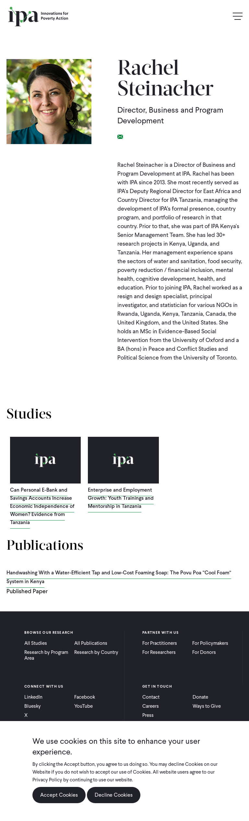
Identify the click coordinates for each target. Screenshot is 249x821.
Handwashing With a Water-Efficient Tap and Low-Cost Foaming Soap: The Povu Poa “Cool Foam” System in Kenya (118, 577)
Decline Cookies (114, 794)
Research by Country (96, 652)
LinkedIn (33, 697)
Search (223, 16)
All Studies (35, 643)
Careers (150, 706)
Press (148, 715)
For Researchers (159, 652)
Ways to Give (207, 706)
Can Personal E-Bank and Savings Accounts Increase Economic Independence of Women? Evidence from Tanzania (42, 506)
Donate (200, 697)
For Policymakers (210, 643)
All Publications (90, 643)
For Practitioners (159, 643)
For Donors (204, 652)
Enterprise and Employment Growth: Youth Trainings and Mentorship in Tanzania (121, 497)
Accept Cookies (59, 794)
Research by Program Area (46, 655)
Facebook (84, 697)
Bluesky (32, 706)
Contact (151, 697)
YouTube (83, 706)
